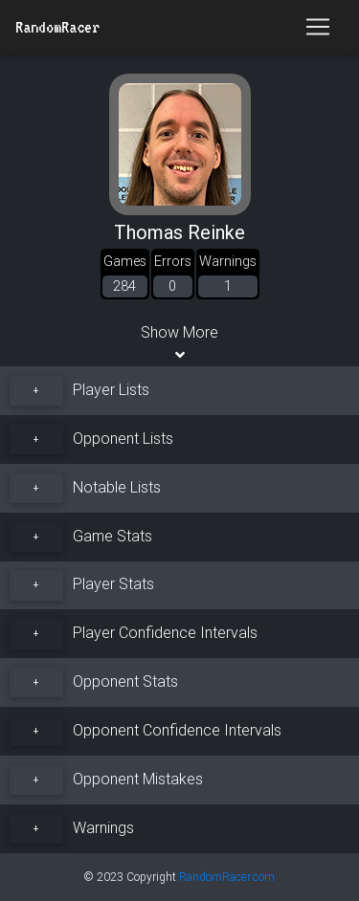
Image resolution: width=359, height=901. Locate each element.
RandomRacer (57, 26)
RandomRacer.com (227, 876)
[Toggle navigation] (318, 27)
